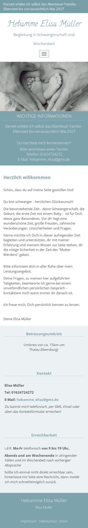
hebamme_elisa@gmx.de (50, 159)
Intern (63, 521)
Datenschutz (48, 521)
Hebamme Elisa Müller (44, 24)
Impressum (28, 521)
